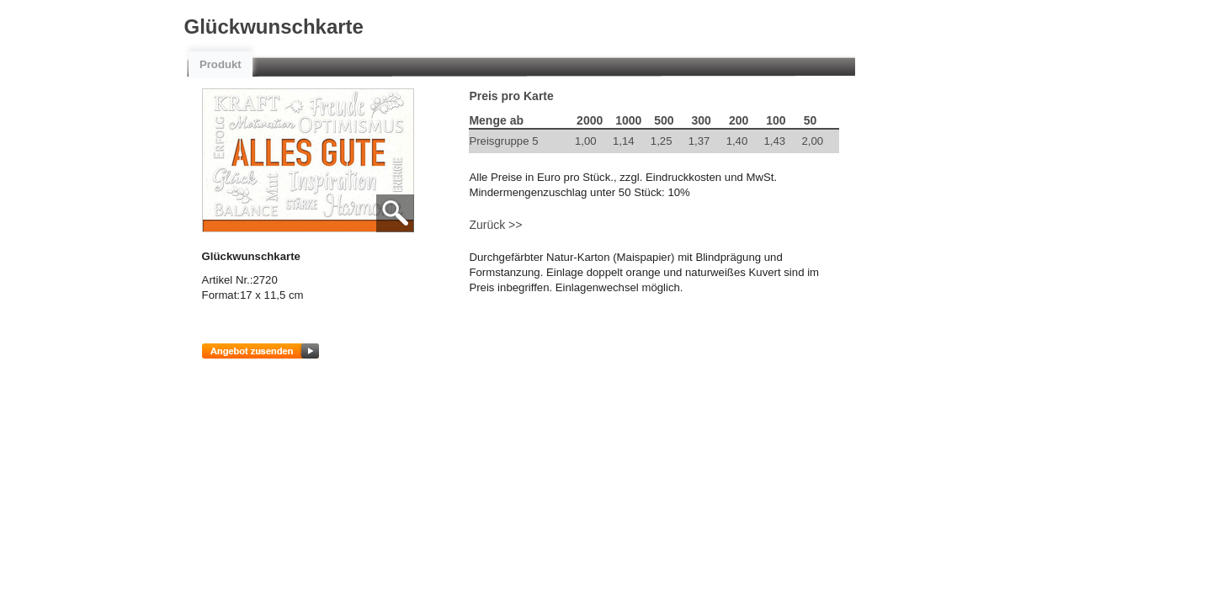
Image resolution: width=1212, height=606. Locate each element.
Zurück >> (495, 224)
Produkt (220, 64)
